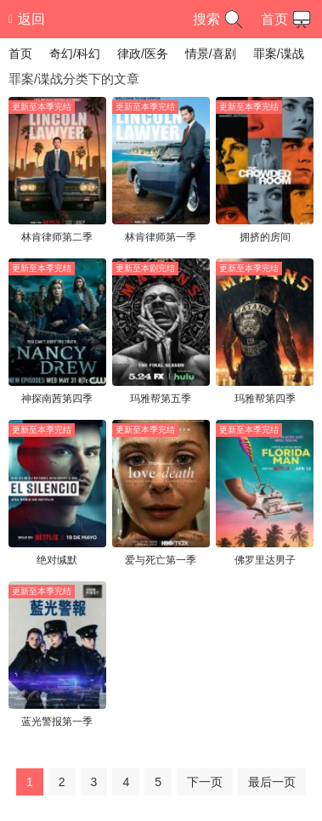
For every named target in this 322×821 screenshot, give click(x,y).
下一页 (205, 782)
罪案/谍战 (278, 53)
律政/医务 (142, 53)
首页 (288, 19)
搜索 (220, 19)
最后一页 (272, 782)
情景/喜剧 (210, 53)
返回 (26, 19)
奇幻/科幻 (74, 53)
